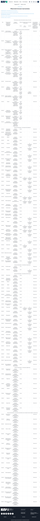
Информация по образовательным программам (9, 10)
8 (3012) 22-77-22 (23, 513)
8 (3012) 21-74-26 (23, 512)
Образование (16, 1)
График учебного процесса (6, 17)
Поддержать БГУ (17, 4)
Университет (11, 1)
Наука (20, 1)
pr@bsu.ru (31, 509)
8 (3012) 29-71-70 (23, 509)
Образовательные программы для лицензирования (10, 12)
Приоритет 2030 (23, 4)
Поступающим (24, 1)
